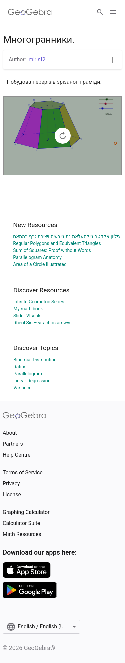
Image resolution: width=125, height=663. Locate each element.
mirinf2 (37, 59)
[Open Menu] (113, 12)
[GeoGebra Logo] (30, 12)
